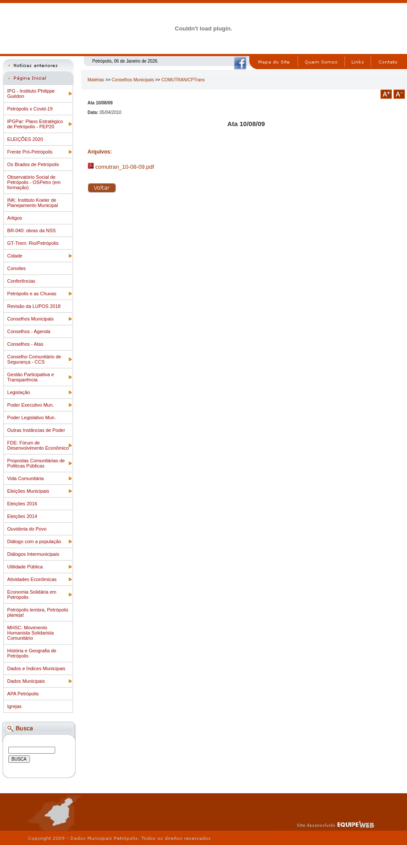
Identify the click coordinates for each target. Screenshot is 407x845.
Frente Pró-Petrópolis (30, 151)
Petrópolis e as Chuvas (31, 293)
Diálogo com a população (34, 541)
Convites (16, 268)
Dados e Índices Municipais (36, 668)
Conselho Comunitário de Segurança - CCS (34, 359)
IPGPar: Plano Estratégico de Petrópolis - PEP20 (35, 124)
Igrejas (14, 706)
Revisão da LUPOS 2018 (34, 306)
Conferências (21, 281)
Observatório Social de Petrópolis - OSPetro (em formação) (34, 182)
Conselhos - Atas (25, 344)
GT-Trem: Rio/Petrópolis (33, 243)
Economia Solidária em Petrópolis (31, 594)
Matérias (96, 79)
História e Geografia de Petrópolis (31, 653)
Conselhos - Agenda (28, 331)
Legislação (18, 392)
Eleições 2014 (22, 516)
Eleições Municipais (28, 491)
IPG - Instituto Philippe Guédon (31, 93)
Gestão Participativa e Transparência (30, 377)
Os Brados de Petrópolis (33, 164)
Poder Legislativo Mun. (31, 417)
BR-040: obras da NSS (31, 230)
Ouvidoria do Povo (27, 528)
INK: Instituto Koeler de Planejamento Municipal (32, 202)
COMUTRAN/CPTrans (183, 79)
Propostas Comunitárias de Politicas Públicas (36, 463)
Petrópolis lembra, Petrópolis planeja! (38, 612)
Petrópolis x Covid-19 (30, 108)
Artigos (14, 217)
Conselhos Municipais (30, 318)
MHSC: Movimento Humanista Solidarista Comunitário (30, 633)
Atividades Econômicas (32, 579)
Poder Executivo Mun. (30, 404)
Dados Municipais (26, 681)
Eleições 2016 (22, 503)
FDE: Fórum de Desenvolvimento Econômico (38, 445)
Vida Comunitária (25, 478)
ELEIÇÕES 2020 (25, 139)
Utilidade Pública (25, 566)
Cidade (15, 255)
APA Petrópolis (23, 693)
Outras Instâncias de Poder (36, 430)
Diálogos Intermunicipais (33, 554)
